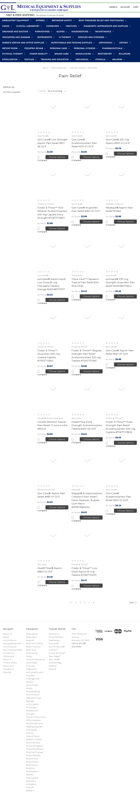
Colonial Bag (55, 662)
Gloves (61, 31)
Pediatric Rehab (35, 48)
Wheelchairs (84, 53)
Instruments (46, 37)
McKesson (54, 634)
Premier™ (53, 650)
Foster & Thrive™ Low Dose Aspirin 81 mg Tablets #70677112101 (84, 571)
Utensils (101, 59)
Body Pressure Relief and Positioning (102, 20)
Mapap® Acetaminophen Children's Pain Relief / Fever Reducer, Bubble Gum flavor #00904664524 (87, 500)
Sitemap (7, 672)
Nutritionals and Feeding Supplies (72, 42)
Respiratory (106, 53)
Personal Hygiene (86, 48)
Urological (83, 59)
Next (133, 602)
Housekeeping (81, 31)
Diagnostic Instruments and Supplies (107, 26)
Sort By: (42, 91)
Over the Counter (77, 68)
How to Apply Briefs (12, 650)
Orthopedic (107, 42)
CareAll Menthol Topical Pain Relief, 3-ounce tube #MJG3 (52, 425)
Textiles (30, 59)
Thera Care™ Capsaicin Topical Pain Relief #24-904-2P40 (85, 282)
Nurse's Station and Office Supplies (24, 42)
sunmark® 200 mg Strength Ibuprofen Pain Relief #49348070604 (120, 282)
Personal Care (60, 48)
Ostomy (125, 42)
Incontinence (104, 31)
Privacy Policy (10, 662)
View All (52, 669)
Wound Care (62, 53)
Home (45, 68)
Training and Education (56, 59)
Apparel (41, 20)
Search (113, 7)
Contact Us (8, 653)
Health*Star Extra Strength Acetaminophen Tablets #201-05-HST (87, 425)
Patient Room (11, 48)
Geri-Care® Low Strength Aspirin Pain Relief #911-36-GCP (52, 143)
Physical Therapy (13, 53)
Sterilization (11, 59)
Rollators (124, 53)
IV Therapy (66, 37)
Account (125, 7)
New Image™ (55, 656)
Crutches (72, 26)
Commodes (53, 26)
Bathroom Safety (63, 20)
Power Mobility (40, 53)
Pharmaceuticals (113, 48)
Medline (52, 666)
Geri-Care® (54, 659)
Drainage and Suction (16, 31)
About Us (7, 634)
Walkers (118, 59)
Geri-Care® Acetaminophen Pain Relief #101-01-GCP (84, 143)
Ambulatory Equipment (17, 20)
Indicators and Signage (17, 37)
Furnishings (43, 31)
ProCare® (53, 643)
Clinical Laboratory (29, 26)
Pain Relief (92, 68)
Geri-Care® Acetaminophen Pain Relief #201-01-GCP (118, 497)
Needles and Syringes (92, 37)
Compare (42, 158)
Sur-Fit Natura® (57, 646)
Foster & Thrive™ (57, 653)
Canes (7, 26)
